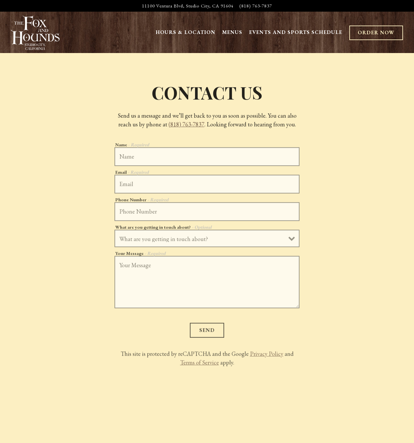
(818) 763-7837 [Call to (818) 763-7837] (255, 6)
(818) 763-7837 (186, 124)
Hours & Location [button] (185, 32)
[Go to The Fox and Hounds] (188, 5)
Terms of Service (199, 363)
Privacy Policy (266, 355)
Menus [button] (232, 32)
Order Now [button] (376, 32)
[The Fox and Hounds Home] (35, 32)
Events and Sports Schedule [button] (295, 32)
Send (207, 331)
